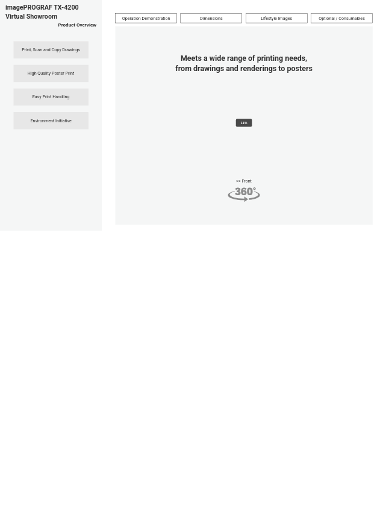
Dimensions (211, 18)
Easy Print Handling (51, 97)
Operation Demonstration (146, 18)
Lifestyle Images (276, 18)
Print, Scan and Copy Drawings (51, 49)
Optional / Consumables (342, 18)
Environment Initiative (50, 120)
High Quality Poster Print (51, 72)
